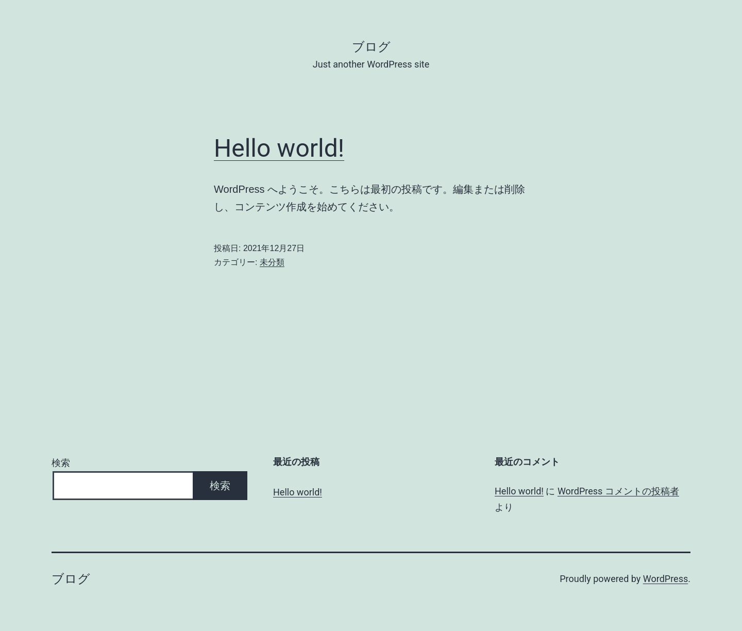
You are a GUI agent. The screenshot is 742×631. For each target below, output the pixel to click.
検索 (61, 462)
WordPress (665, 578)
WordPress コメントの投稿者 (618, 491)
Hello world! (279, 148)
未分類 (272, 262)
